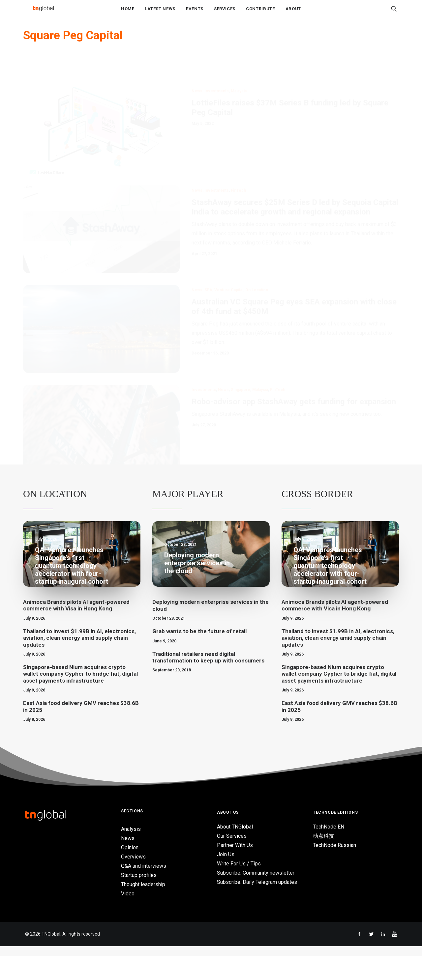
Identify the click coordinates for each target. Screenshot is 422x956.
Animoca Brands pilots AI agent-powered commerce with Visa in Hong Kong (76, 615)
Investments (216, 69)
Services (224, 13)
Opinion (129, 857)
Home (128, 13)
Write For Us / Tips (239, 873)
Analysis (131, 839)
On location (256, 292)
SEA (208, 292)
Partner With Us (235, 855)
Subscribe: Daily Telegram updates (257, 892)
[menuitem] (127, 13)
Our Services (232, 846)
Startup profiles (139, 885)
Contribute (260, 13)
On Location (55, 503)
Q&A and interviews (143, 876)
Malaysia (239, 69)
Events (194, 13)
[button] (394, 13)
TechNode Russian (334, 855)
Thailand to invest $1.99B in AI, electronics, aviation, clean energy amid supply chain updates (79, 648)
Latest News (160, 13)
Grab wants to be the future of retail (199, 641)
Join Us (225, 864)
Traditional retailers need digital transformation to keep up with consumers (208, 667)
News (197, 69)
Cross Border (317, 503)
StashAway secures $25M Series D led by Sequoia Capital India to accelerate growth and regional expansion (295, 185)
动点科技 (323, 846)
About (293, 13)
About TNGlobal (235, 836)
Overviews (133, 866)
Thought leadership (143, 894)
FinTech (238, 168)
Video (128, 903)
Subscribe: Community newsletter (255, 883)
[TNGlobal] (43, 13)
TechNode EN (328, 836)
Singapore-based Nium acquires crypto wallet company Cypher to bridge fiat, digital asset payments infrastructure (80, 684)
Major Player (188, 503)
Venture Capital (228, 292)
